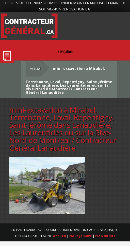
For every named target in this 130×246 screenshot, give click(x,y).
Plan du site (105, 236)
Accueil (35, 68)
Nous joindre (80, 236)
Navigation (65, 51)
